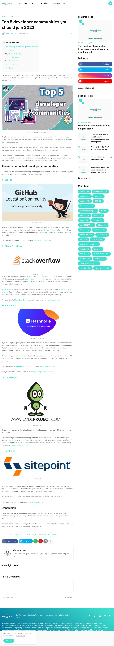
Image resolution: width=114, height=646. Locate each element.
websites (53, 535)
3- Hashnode (13, 57)
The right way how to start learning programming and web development (94, 49)
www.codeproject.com (20, 445)
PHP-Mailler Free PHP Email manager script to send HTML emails (100, 169)
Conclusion (9, 68)
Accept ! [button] (9, 641)
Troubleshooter (101, 254)
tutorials (85, 259)
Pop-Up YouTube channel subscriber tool (101, 158)
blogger (84, 196)
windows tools (102, 268)
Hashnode (18, 366)
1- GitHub (12, 50)
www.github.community (42, 240)
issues (84, 220)
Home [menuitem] (18, 3)
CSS (98, 201)
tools (97, 249)
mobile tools (86, 235)
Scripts (84, 249)
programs (97, 239)
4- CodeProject (14, 61)
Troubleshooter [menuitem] (59, 3)
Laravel (84, 230)
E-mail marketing (88, 211)
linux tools (99, 230)
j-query (97, 220)
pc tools (102, 235)
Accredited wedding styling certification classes (19, 628)
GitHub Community (51, 230)
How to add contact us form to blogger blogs (94, 127)
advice (10, 16)
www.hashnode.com (47, 366)
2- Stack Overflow (15, 54)
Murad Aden (19, 550)
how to (84, 215)
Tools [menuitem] (34, 3)
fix (103, 211)
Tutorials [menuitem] (44, 3)
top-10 (31, 535)
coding (15, 535)
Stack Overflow (41, 276)
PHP (83, 239)
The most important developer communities (21, 47)
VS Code (100, 259)
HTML (98, 215)
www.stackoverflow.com (53, 300)
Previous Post (8, 598)
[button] (105, 3)
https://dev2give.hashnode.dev (42, 372)
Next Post (68, 598)
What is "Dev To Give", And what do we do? (100, 148)
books (98, 196)
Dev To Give (23, 535)
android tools (100, 191)
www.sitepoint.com (37, 502)
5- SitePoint (13, 64)
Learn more (20, 636)
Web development (42, 535)
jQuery (102, 225)
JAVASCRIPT (86, 225)
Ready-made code (89, 244)
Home (4, 16)
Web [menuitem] (25, 3)
